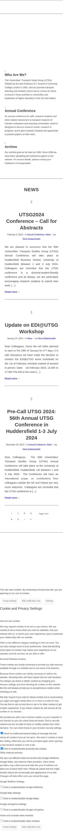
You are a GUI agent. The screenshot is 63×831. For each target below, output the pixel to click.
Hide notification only (31, 601)
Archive (11, 147)
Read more (12, 291)
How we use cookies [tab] (10, 621)
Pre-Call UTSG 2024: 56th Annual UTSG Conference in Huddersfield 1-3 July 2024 (31, 424)
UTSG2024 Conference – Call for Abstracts (31, 221)
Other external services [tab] (11, 752)
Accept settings (9, 601)
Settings (49, 601)
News (48, 234)
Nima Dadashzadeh (31, 239)
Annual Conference (36, 234)
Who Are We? (15, 75)
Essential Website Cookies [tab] (13, 659)
